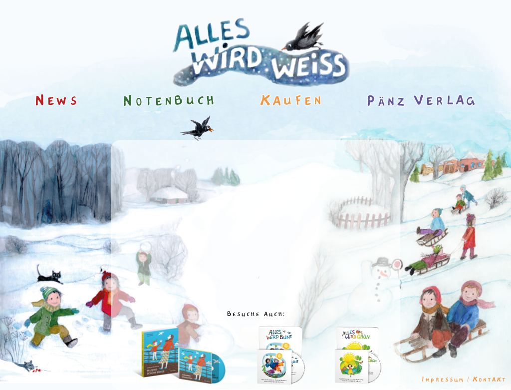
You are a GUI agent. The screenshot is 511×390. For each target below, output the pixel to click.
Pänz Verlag (421, 100)
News (56, 100)
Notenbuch (169, 100)
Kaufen (291, 100)
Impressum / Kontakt (464, 379)
